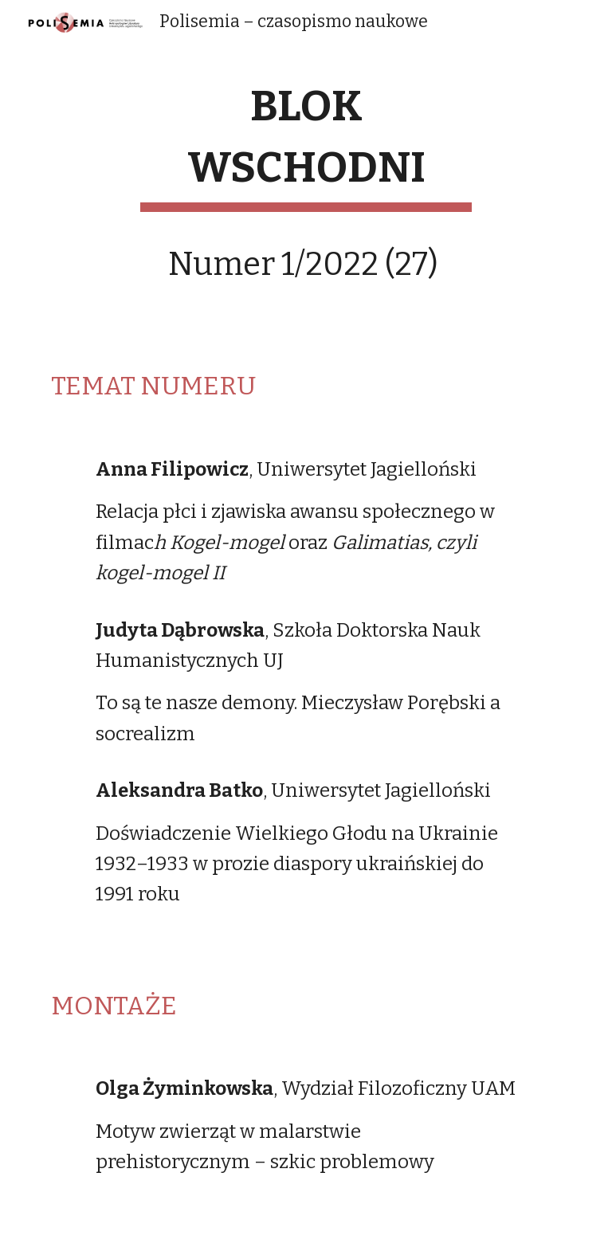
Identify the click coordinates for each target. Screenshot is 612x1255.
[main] (305, 196)
